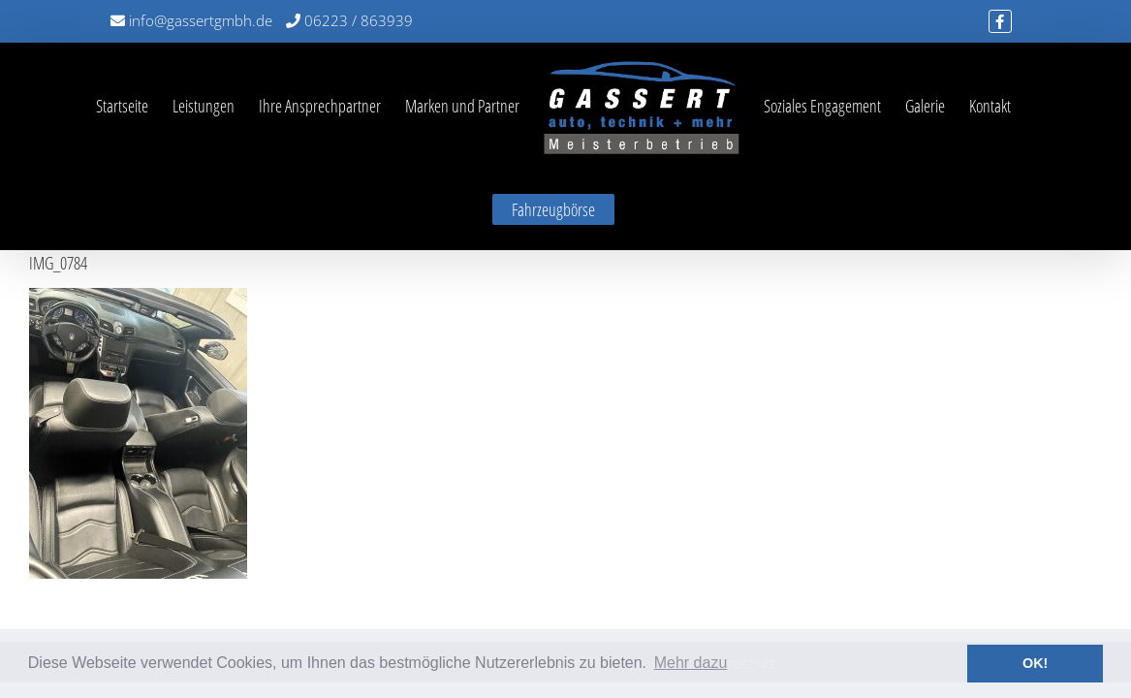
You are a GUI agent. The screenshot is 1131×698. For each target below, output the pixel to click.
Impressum (648, 581)
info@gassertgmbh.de (191, 20)
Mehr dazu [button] (691, 662)
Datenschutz (737, 581)
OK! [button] (1035, 663)
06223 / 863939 (349, 20)
